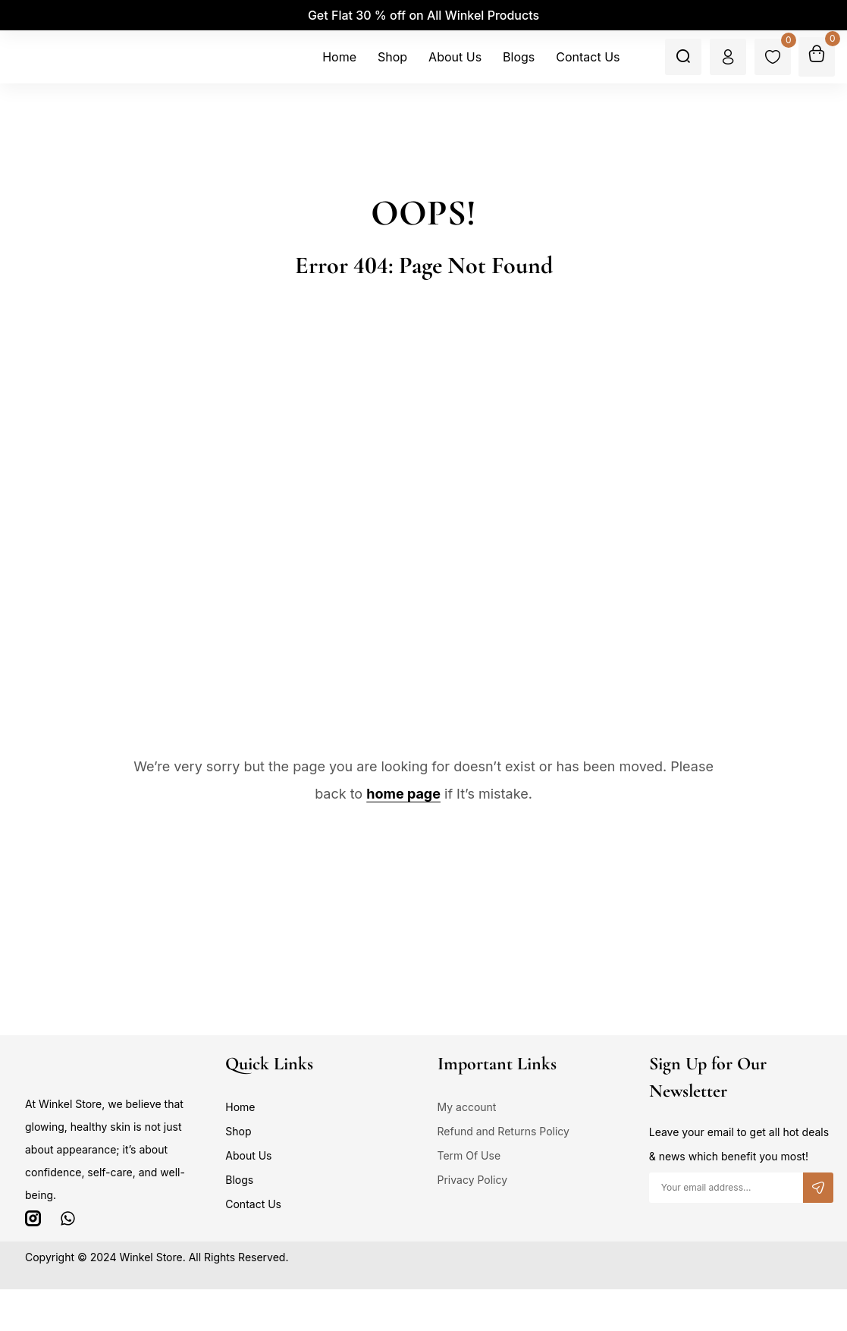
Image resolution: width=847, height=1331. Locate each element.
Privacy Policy (473, 1179)
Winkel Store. (152, 1257)
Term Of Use (469, 1155)
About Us (248, 1155)
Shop (238, 1131)
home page (403, 794)
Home (240, 1106)
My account (467, 1106)
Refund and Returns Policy (503, 1131)
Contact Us (253, 1204)
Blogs (239, 1179)
